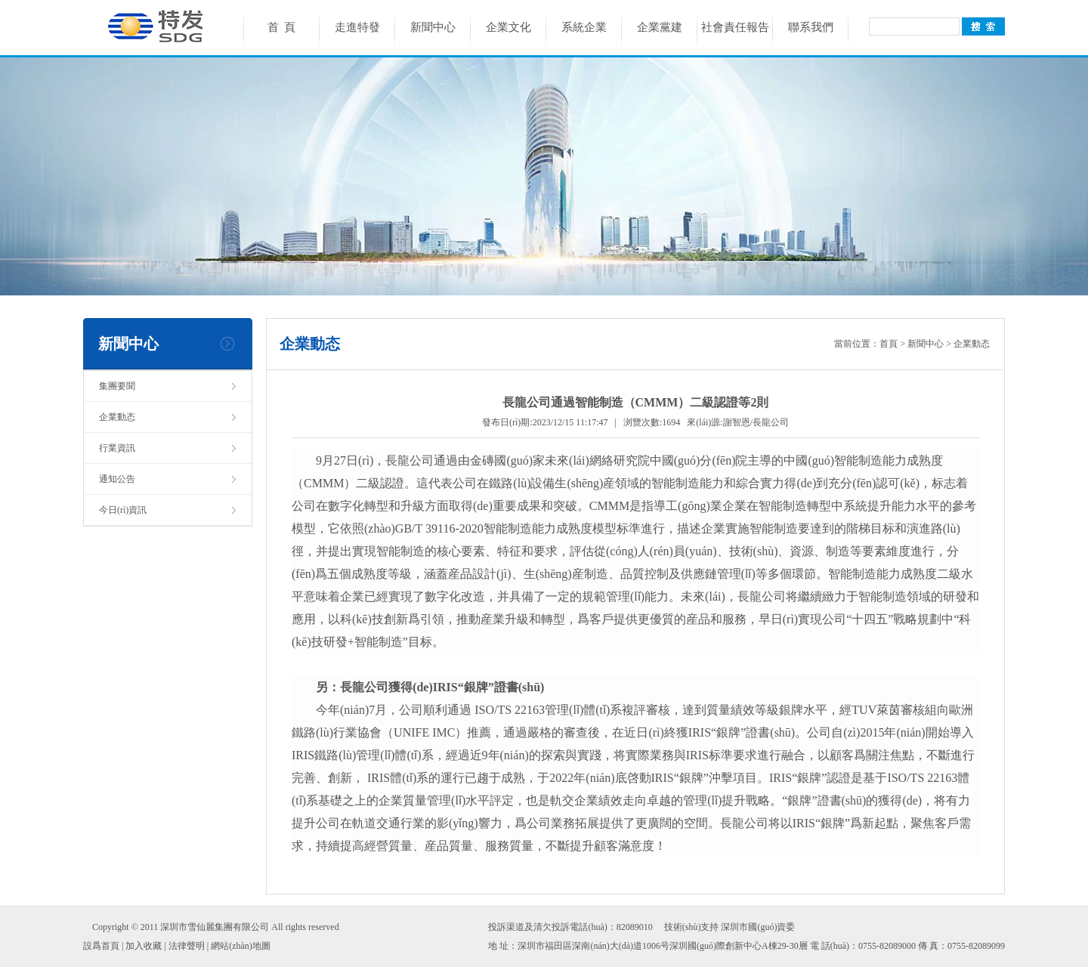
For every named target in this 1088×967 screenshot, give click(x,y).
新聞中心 (433, 27)
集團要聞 (117, 386)
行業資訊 (117, 448)
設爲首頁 (101, 946)
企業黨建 (659, 27)
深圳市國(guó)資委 (758, 927)
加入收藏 (143, 946)
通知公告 (117, 479)
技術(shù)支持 (691, 927)
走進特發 (357, 27)
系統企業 (584, 27)
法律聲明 (186, 946)
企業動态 (117, 417)
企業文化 (508, 27)
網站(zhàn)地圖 (240, 946)
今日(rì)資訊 (123, 510)
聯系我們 (810, 27)
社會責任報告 (735, 27)
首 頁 (281, 27)
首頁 (888, 343)
